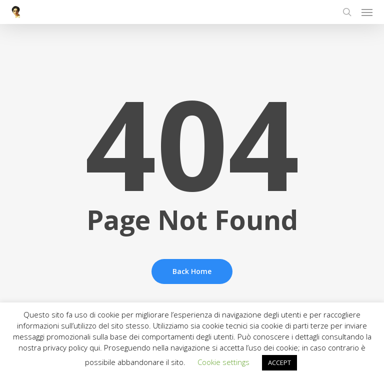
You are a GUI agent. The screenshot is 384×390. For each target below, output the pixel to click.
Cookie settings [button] (224, 362)
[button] (367, 12)
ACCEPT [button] (279, 362)
